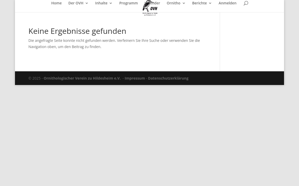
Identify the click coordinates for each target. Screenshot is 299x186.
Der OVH (75, 3)
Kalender (152, 3)
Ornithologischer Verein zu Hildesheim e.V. (82, 78)
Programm (128, 3)
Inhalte (101, 3)
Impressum (135, 78)
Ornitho (173, 3)
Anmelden (228, 3)
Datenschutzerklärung (168, 78)
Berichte (199, 3)
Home (56, 3)
